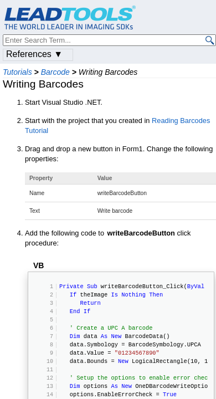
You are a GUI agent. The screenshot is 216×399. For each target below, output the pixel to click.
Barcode (55, 72)
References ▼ (34, 54)
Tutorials (17, 72)
